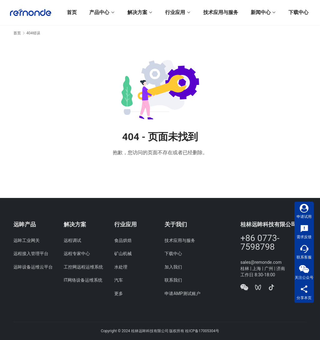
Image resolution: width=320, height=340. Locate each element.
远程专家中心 (77, 253)
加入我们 (173, 266)
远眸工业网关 (26, 240)
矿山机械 (123, 253)
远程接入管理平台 (30, 253)
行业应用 (175, 12)
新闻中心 (261, 12)
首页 (72, 12)
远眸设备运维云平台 (33, 266)
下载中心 (298, 12)
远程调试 (72, 240)
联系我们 (173, 280)
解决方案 (137, 12)
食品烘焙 (123, 240)
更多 (118, 293)
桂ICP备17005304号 (202, 331)
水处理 (120, 266)
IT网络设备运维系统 (83, 280)
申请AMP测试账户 (182, 293)
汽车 (118, 280)
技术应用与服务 (220, 12)
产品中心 (99, 12)
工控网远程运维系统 (83, 266)
